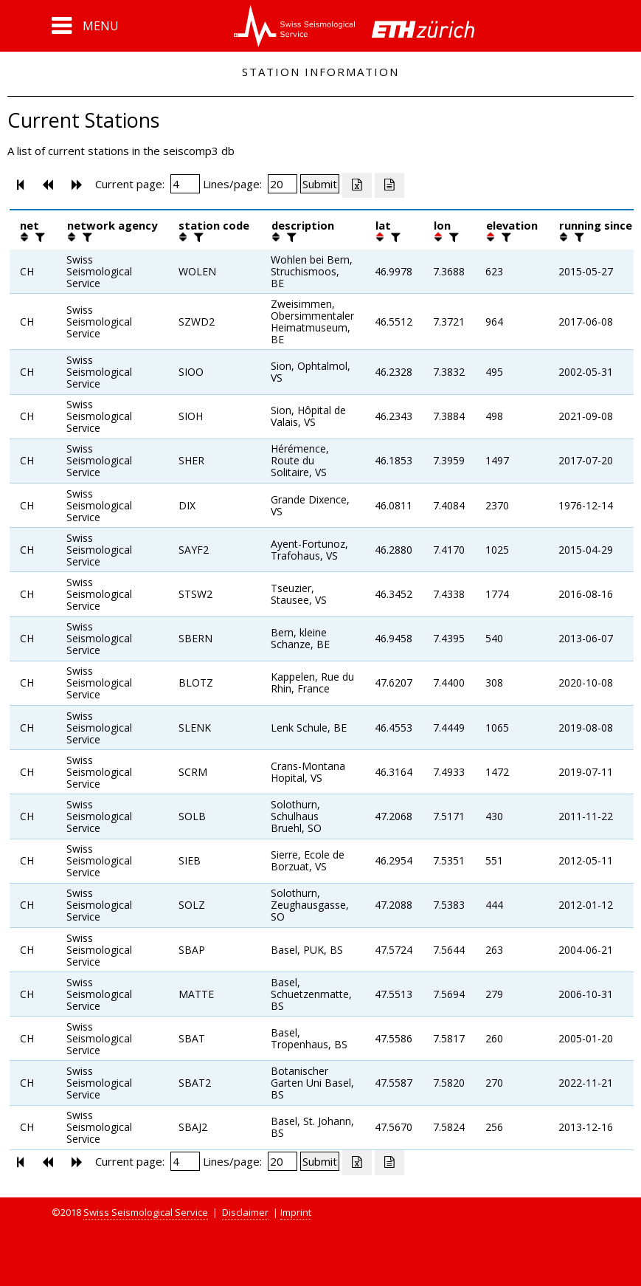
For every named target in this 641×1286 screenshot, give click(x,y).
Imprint (295, 1212)
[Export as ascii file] (389, 185)
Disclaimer (245, 1212)
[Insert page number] (185, 183)
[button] (85, 25)
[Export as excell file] (357, 185)
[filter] (38, 237)
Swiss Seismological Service (145, 1212)
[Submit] (319, 183)
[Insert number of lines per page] (282, 183)
